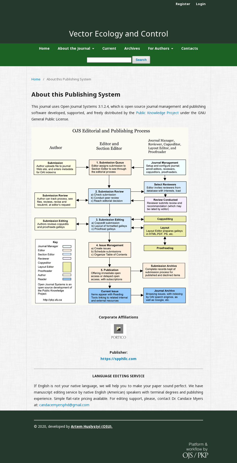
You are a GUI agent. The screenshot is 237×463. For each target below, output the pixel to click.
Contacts (189, 48)
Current (109, 48)
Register (183, 4)
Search (141, 60)
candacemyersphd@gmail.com (64, 404)
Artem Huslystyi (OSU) (91, 426)
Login (201, 4)
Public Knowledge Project (157, 112)
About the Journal (74, 48)
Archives (132, 48)
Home (44, 48)
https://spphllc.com (118, 358)
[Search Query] (109, 60)
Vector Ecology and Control (118, 33)
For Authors (159, 48)
